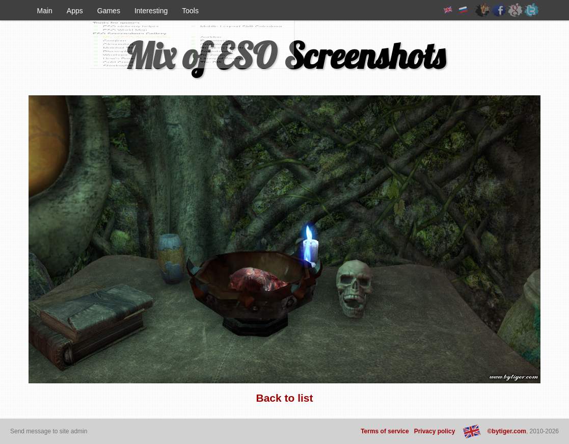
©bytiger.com (506, 431)
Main (44, 11)
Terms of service (385, 431)
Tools (190, 11)
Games (108, 11)
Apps (75, 11)
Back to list (284, 398)
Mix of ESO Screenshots (285, 55)
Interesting (151, 11)
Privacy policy (434, 431)
